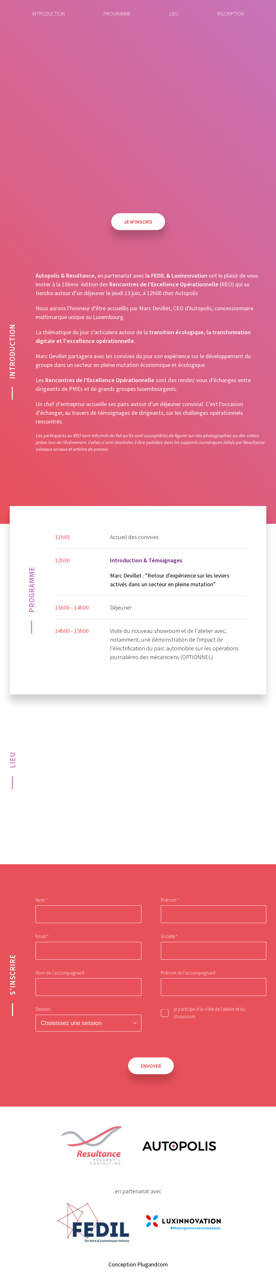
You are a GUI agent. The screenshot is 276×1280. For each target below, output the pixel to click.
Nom (40, 900)
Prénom (168, 900)
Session (43, 1009)
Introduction (48, 13)
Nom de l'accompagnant (60, 973)
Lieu (174, 13)
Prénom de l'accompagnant (188, 973)
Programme (117, 13)
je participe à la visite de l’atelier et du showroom (209, 1013)
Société (168, 936)
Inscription (230, 13)
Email (41, 936)
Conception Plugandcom (138, 1264)
